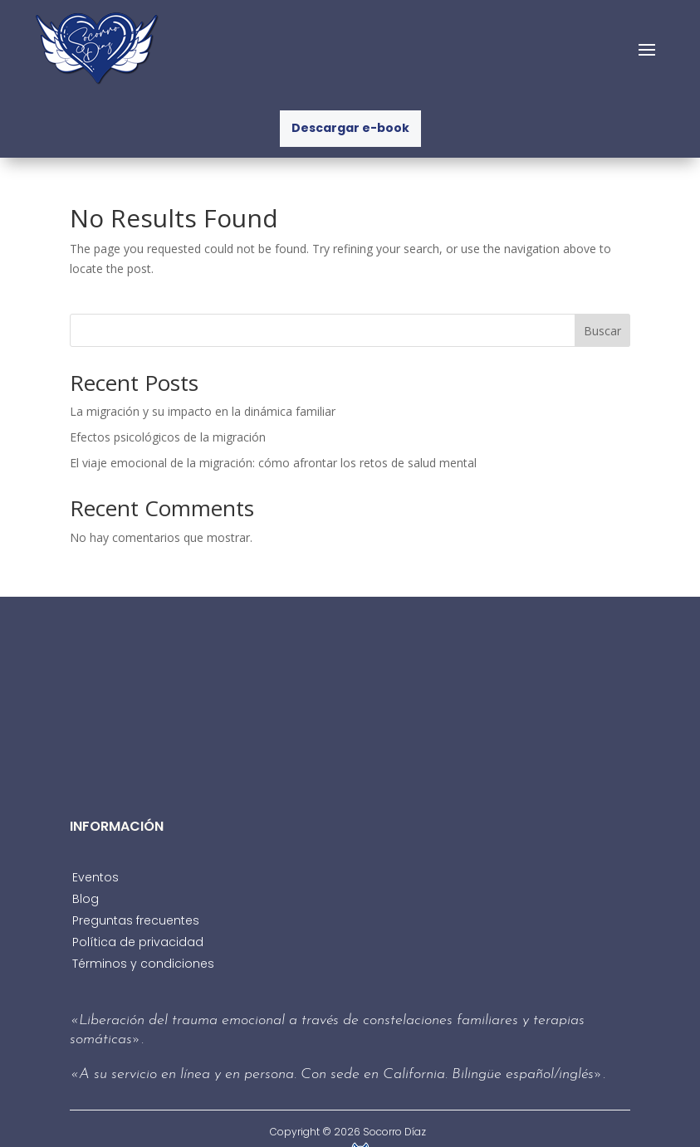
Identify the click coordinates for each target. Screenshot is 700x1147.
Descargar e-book (350, 128)
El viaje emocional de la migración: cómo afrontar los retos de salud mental (273, 463)
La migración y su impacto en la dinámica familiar (202, 411)
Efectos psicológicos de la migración (168, 437)
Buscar (602, 331)
